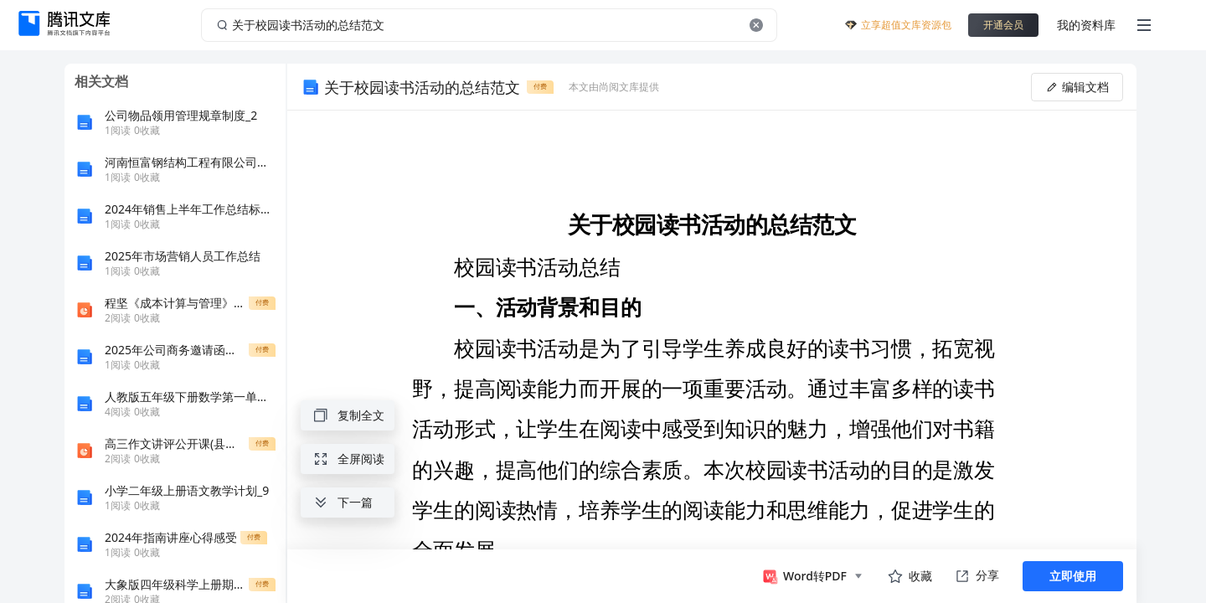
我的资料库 (1086, 25)
